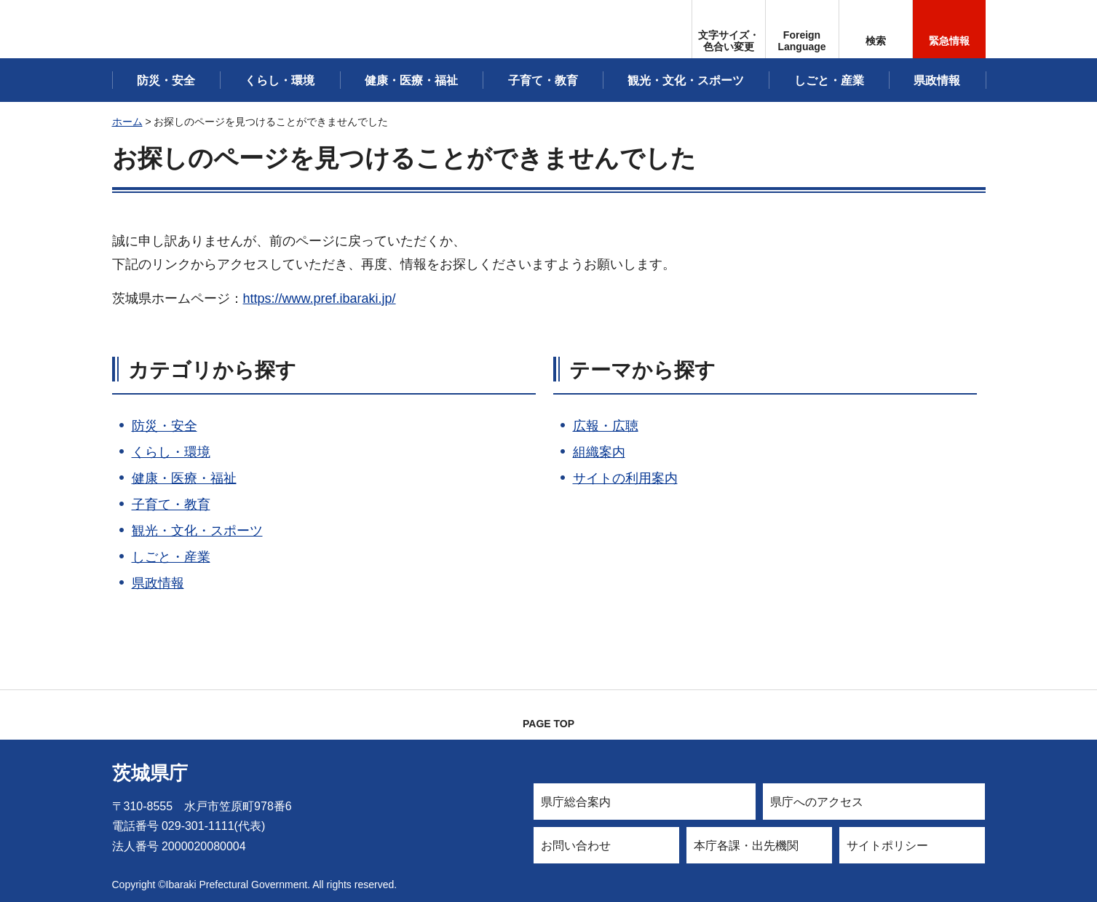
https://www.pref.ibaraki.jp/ (319, 298)
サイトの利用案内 (625, 478)
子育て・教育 (171, 504)
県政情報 (158, 583)
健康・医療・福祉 (184, 478)
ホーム (127, 121)
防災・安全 (164, 426)
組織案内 (599, 452)
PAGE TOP (548, 723)
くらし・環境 (171, 452)
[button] (802, 29)
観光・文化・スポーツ (197, 530)
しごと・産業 (171, 557)
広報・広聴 (605, 426)
